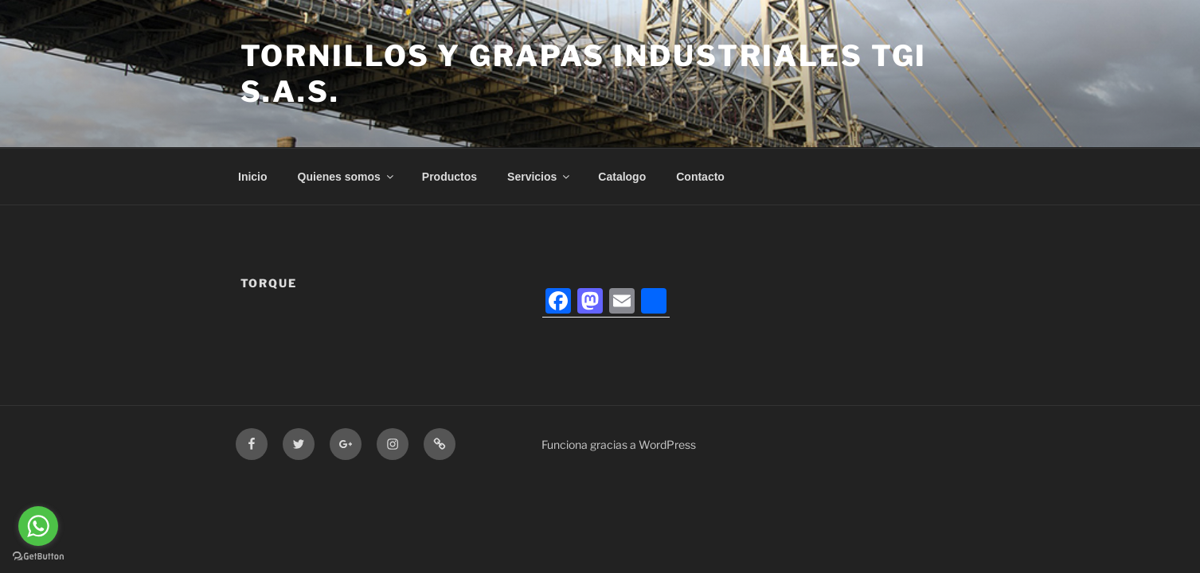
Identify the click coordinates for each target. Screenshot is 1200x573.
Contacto (700, 176)
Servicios (539, 176)
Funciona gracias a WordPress (618, 444)
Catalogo (622, 176)
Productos (449, 176)
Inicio (253, 176)
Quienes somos (347, 176)
